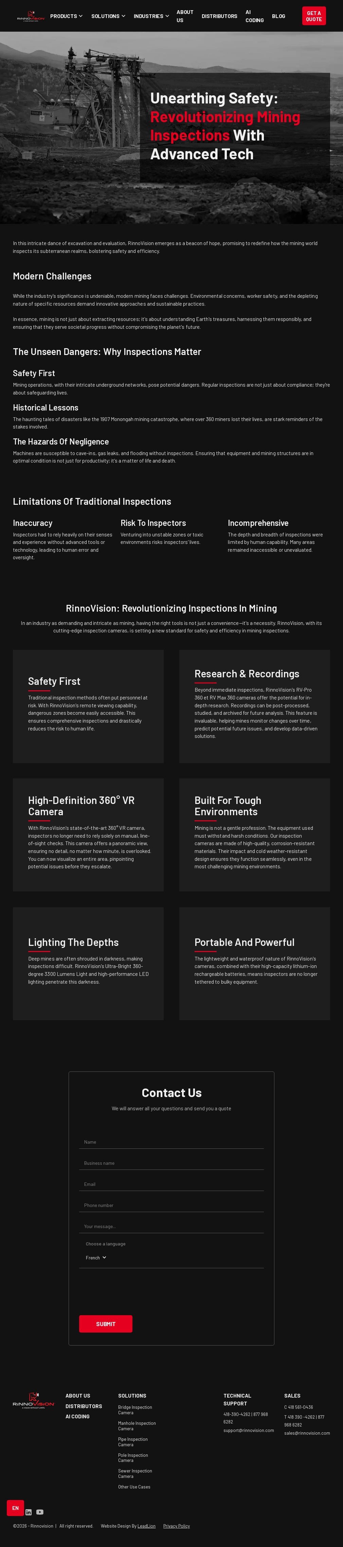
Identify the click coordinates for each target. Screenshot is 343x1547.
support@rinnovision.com (248, 1430)
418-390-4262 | (238, 1414)
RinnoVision (141, 243)
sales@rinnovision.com (307, 1433)
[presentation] (130, 1291)
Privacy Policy (176, 1526)
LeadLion (147, 1526)
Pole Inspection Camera (133, 1457)
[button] (65, 15)
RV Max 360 (222, 697)
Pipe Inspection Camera (133, 1441)
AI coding (255, 16)
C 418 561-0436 (298, 1407)
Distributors (219, 16)
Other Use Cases (134, 1486)
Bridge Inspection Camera (135, 1409)
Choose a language (106, 1243)
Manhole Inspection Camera (137, 1425)
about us (78, 1395)
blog (278, 16)
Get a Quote (314, 16)
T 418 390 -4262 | (301, 1416)
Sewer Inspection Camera (135, 1473)
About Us (185, 16)
